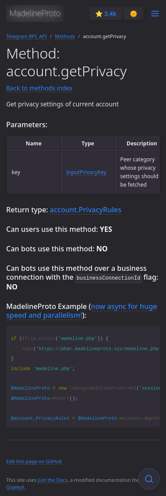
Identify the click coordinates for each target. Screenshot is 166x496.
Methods (65, 36)
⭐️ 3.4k (105, 13)
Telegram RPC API (26, 36)
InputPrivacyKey (86, 172)
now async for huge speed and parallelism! (81, 310)
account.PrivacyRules (85, 210)
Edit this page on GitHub (34, 460)
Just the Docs (52, 479)
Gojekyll (15, 486)
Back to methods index (39, 88)
